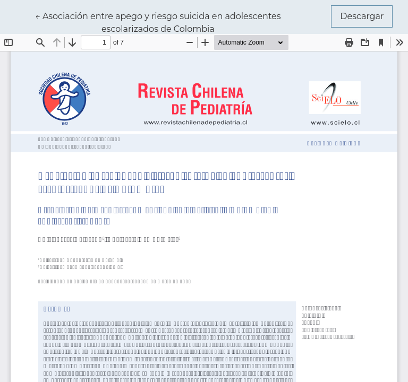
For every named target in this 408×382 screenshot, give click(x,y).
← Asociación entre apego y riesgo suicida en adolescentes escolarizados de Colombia (158, 22)
